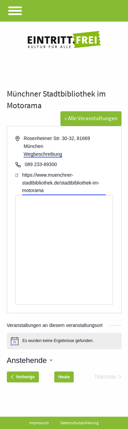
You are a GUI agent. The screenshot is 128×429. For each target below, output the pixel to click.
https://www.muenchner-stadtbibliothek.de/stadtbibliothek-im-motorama (60, 182)
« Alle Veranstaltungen (91, 118)
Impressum (39, 422)
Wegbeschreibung (43, 154)
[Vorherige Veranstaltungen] (23, 377)
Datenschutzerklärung (79, 422)
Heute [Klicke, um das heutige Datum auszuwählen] (64, 377)
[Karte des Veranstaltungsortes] (64, 249)
